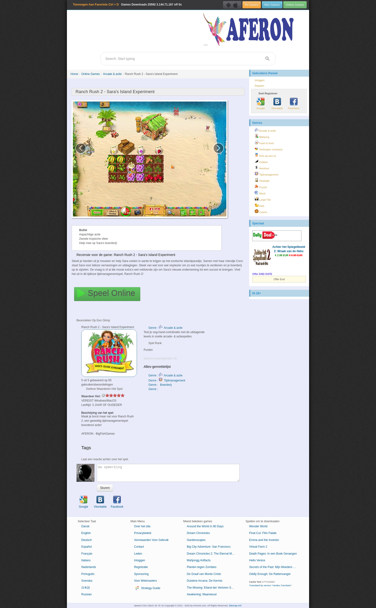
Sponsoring (141, 574)
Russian (86, 594)
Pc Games (251, 4)
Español (86, 546)
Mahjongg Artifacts (199, 560)
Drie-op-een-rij (265, 155)
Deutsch (86, 540)
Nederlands (88, 567)
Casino (261, 211)
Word (260, 193)
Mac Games (272, 4)
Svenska (86, 580)
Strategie (262, 180)
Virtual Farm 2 (258, 546)
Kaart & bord (264, 142)
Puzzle (261, 186)
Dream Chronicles (198, 533)
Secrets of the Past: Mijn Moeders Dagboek (275, 567)
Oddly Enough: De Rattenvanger (270, 574)
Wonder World (258, 526)
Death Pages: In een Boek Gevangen (273, 553)
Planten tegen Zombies (201, 567)
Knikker (261, 161)
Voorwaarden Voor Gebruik (151, 540)
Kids (259, 205)
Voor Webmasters (145, 580)
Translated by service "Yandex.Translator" (270, 585)
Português (87, 574)
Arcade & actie (112, 74)
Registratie (141, 567)
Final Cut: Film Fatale (262, 533)
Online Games (295, 4)
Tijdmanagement (266, 174)
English (86, 533)
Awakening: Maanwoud (202, 594)
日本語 (85, 587)
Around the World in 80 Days (205, 526)
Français (86, 553)
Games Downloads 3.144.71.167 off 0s (127, 4)
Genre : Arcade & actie (165, 328)
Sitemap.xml (235, 605)
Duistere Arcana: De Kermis (204, 580)
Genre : (153, 389)
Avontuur (262, 167)
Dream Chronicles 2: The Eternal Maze (211, 553)
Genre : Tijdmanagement (166, 380)
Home (74, 74)
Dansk (85, 526)
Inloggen (259, 80)
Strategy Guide (147, 588)
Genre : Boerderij (160, 384)
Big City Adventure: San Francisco (208, 546)
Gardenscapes (196, 540)
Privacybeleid (142, 533)
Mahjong (262, 136)
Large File (263, 199)
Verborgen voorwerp (268, 149)
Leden (138, 553)
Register (259, 85)
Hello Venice (257, 560)
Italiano (86, 560)
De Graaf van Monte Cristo (204, 574)
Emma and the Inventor (264, 540)
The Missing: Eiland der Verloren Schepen (212, 587)
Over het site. (142, 526)
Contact (139, 546)
